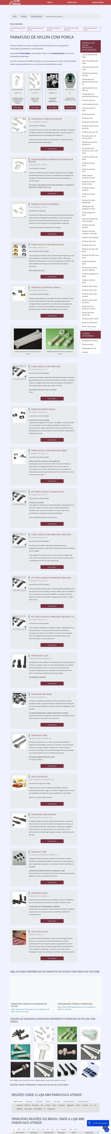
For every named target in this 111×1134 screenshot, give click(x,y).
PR (33, 1129)
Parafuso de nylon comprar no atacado (89, 232)
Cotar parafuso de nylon (88, 214)
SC (38, 1129)
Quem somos (98, 2)
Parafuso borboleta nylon (89, 262)
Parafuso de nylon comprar (88, 189)
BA (52, 1129)
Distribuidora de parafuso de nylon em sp (90, 81)
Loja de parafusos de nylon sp (18, 29)
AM (70, 1129)
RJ (14, 1129)
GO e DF (63, 1129)
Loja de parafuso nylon (90, 104)
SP (28, 1129)
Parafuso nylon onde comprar (89, 295)
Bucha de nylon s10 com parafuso (89, 137)
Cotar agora (17, 107)
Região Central (17, 1101)
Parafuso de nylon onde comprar (71, 29)
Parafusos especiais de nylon (90, 275)
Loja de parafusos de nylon (89, 56)
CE (57, 1129)
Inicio (49, 2)
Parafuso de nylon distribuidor (88, 201)
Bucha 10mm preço (89, 326)
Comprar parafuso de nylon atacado (90, 220)
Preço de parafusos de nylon (90, 68)
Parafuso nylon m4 (89, 245)
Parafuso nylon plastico (90, 237)
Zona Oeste (39, 1101)
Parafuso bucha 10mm (90, 319)
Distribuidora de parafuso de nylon (88, 207)
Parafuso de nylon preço (88, 164)
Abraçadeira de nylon (89, 341)
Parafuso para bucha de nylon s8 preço (89, 269)
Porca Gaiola (25, 53)
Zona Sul (48, 1101)
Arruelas (85, 352)
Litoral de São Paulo (83, 1101)
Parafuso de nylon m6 (90, 132)
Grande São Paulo (69, 1101)
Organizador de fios (89, 348)
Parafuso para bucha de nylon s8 (89, 143)
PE (47, 1129)
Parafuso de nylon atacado (88, 226)
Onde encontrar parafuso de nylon (88, 307)
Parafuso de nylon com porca (90, 256)
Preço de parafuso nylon (88, 109)
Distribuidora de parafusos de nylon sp (90, 95)
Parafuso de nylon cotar (88, 195)
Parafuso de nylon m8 (90, 122)
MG (19, 1129)
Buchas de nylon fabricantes (88, 313)
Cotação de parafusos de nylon (90, 74)
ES (24, 1129)
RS (43, 1129)
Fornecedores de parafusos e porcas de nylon (90, 150)
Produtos (71, 2)
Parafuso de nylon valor (88, 170)
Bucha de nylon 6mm (89, 322)
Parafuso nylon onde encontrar (89, 301)
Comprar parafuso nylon (88, 281)
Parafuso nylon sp (88, 100)
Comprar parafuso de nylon (90, 158)
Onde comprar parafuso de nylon (36, 29)
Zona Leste (57, 1101)
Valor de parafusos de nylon (91, 29)
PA (75, 1129)
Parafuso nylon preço (89, 286)
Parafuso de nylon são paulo (54, 29)
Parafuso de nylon (88, 114)
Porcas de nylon (87, 344)
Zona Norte (29, 1101)
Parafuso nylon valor (89, 290)
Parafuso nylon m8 (89, 241)
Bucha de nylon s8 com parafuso (90, 127)
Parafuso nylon (87, 118)
